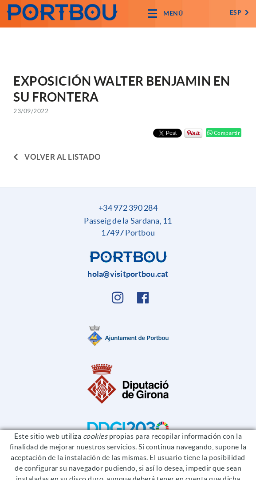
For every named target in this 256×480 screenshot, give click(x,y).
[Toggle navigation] (165, 14)
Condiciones (179, 469)
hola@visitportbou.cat (127, 274)
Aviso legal (138, 469)
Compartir (223, 133)
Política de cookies (87, 469)
